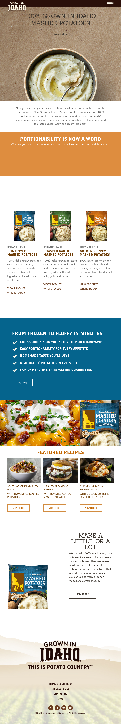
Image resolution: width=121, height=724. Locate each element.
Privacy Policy (60, 689)
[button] (110, 3)
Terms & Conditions (60, 684)
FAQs (60, 698)
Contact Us (60, 693)
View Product (16, 288)
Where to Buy (16, 292)
